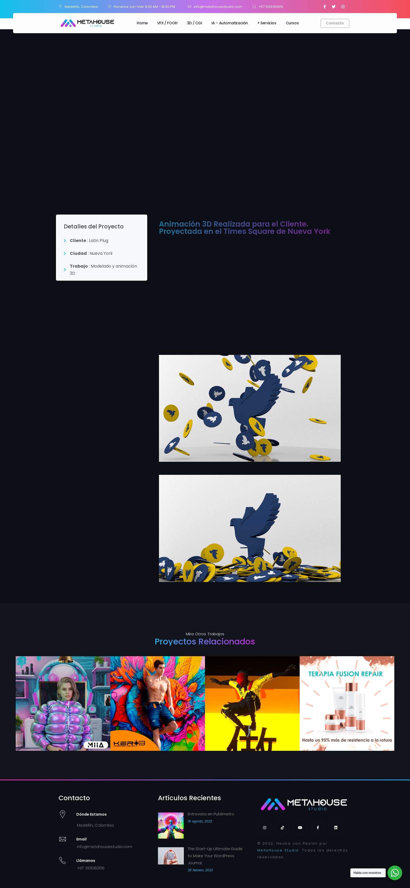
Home (142, 23)
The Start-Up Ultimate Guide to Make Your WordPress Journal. (215, 856)
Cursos (292, 23)
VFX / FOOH (167, 23)
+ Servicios (266, 23)
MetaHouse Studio (278, 850)
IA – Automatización (230, 23)
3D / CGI (194, 23)
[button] (335, 23)
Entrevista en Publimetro (211, 814)
